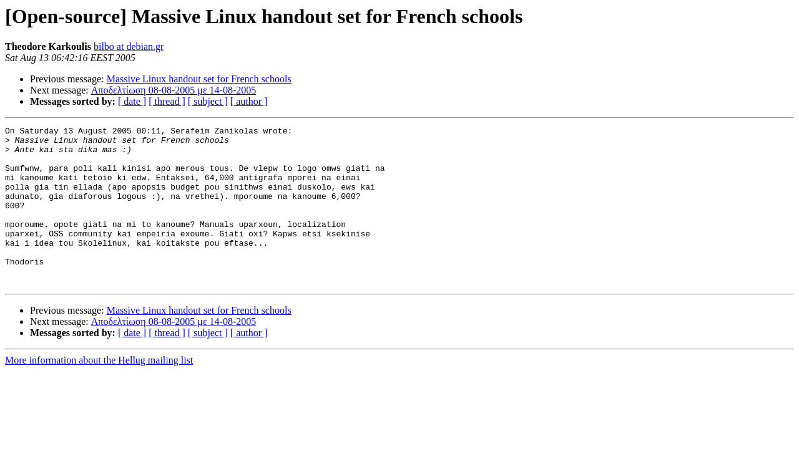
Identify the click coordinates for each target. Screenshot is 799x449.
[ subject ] (208, 101)
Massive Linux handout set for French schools (199, 79)
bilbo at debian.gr (129, 46)
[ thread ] (167, 101)
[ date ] (132, 101)
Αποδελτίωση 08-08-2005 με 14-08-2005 (174, 90)
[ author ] (249, 101)
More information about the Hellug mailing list (99, 392)
